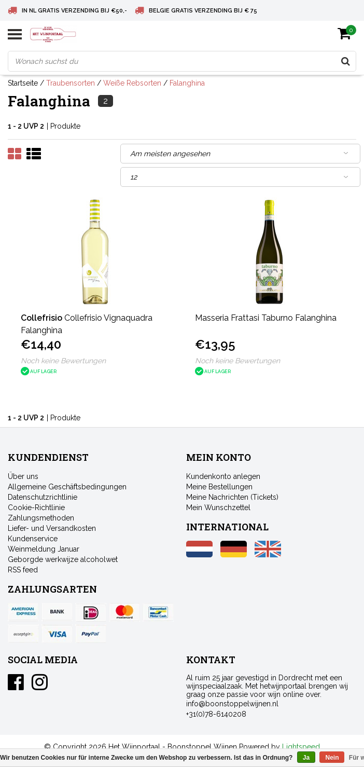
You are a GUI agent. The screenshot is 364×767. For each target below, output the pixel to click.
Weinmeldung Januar (43, 549)
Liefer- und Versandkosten (52, 528)
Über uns (23, 476)
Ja (306, 757)
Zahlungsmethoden (41, 518)
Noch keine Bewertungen (63, 361)
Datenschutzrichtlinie (42, 497)
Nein (332, 757)
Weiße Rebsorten (132, 83)
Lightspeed (301, 747)
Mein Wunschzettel (218, 507)
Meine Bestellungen (219, 487)
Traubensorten (70, 83)
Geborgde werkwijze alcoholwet (63, 559)
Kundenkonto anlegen (223, 476)
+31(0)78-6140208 (216, 714)
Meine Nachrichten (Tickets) (232, 497)
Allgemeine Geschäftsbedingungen (67, 487)
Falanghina (187, 83)
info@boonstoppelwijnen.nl (232, 704)
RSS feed (23, 570)
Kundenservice (33, 539)
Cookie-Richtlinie (36, 507)
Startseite (23, 83)
